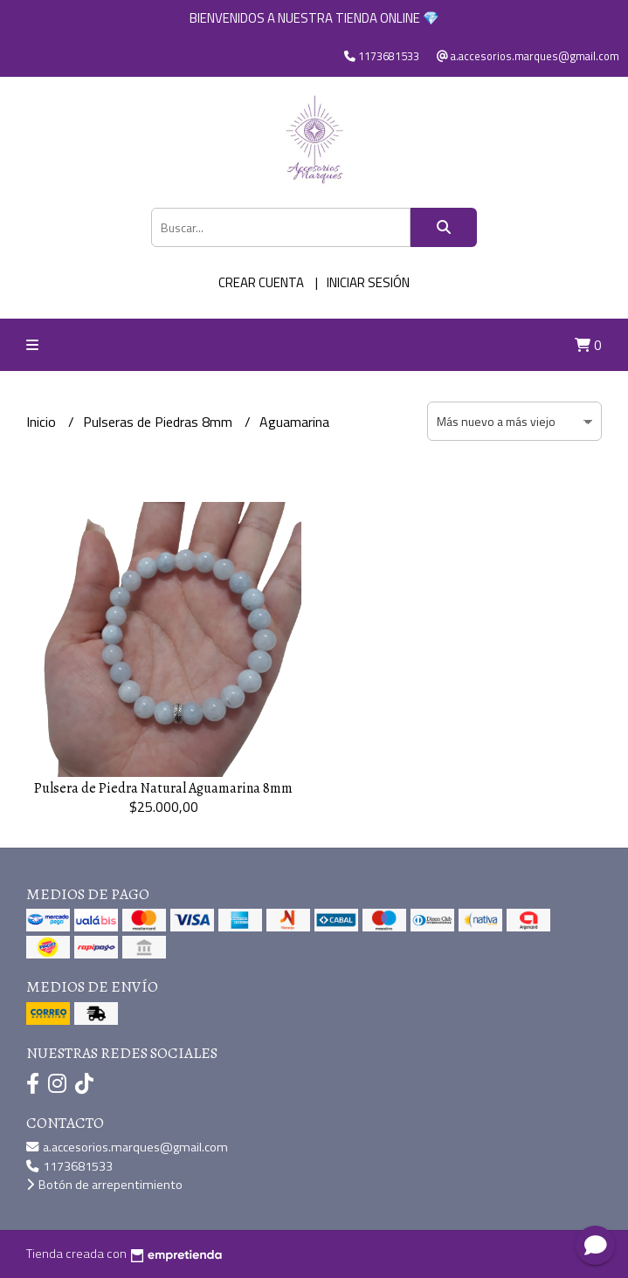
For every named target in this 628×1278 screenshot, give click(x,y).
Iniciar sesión (368, 282)
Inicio (42, 421)
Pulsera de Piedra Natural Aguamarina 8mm (163, 788)
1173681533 (69, 1166)
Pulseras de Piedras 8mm (159, 421)
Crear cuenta (261, 282)
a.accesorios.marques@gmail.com (127, 1147)
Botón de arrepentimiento (104, 1184)
